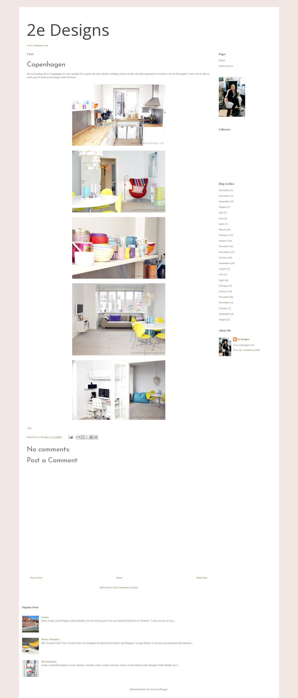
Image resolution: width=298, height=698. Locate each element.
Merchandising (48, 661)
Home (119, 577)
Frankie (45, 617)
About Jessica (226, 65)
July (221, 212)
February (223, 235)
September (224, 201)
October (223, 257)
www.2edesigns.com (37, 45)
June (221, 218)
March (222, 229)
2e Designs (68, 29)
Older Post (201, 577)
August (222, 206)
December (224, 190)
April (221, 223)
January (223, 240)
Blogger (163, 689)
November (224, 195)
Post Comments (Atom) (126, 587)
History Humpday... (51, 639)
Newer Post (36, 577)
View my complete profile (246, 349)
